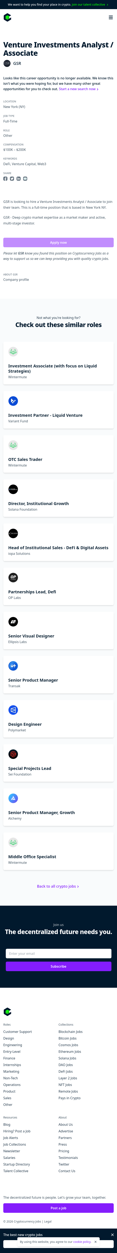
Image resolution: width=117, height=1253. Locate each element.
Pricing (64, 1151)
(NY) (21, 106)
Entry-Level (11, 1051)
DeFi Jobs (66, 1071)
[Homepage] (7, 17)
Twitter (64, 1164)
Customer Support (17, 1031)
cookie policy (82, 1242)
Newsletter (11, 1151)
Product (9, 1091)
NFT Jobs (65, 1084)
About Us (66, 1124)
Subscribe (58, 966)
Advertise (66, 1131)
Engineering (12, 1045)
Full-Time (10, 121)
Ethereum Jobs (70, 1051)
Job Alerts (10, 1137)
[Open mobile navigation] (111, 17)
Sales (7, 1098)
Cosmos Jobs (68, 1045)
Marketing (11, 1071)
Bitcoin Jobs (68, 1038)
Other (7, 135)
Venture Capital (24, 164)
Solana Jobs (67, 1058)
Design (8, 1038)
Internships (12, 1065)
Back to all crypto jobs (58, 886)
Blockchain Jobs (71, 1031)
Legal (47, 1221)
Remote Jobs (68, 1091)
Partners (65, 1137)
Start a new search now (79, 89)
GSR (17, 63)
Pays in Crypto (70, 1098)
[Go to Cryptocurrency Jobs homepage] (58, 1012)
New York (10, 106)
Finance (9, 1058)
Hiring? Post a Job (17, 1131)
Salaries (9, 1157)
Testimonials (68, 1157)
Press (63, 1144)
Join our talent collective (90, 4)
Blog (6, 1124)
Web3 (41, 164)
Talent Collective (15, 1171)
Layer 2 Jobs (68, 1078)
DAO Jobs (66, 1065)
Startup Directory (16, 1164)
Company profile (16, 279)
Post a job (58, 1208)
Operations (12, 1084)
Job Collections (14, 1144)
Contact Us (67, 1171)
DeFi (6, 164)
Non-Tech (10, 1078)
